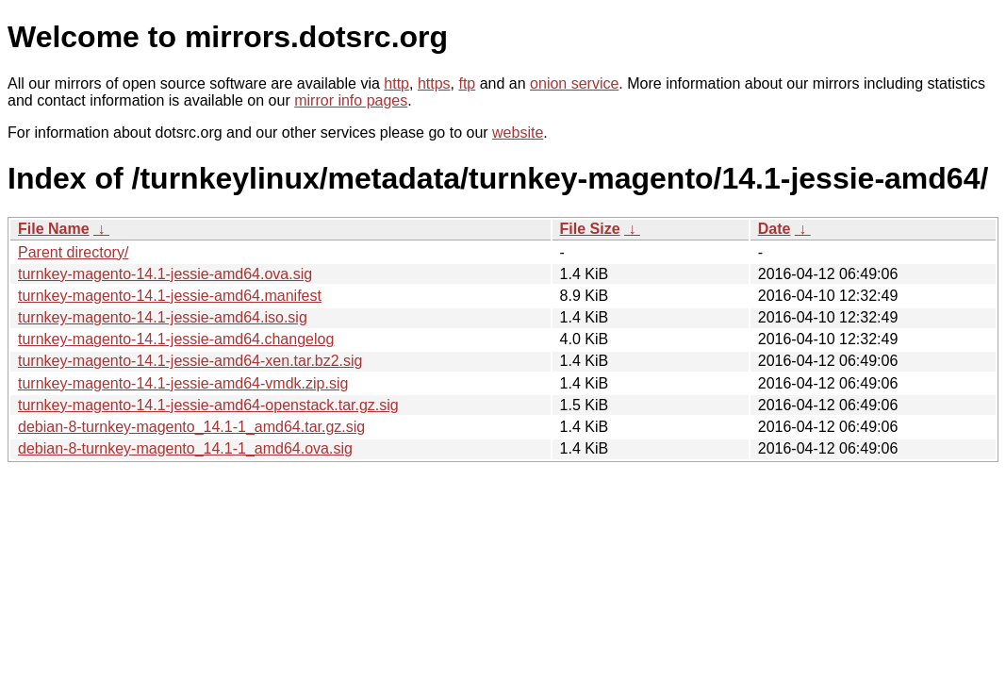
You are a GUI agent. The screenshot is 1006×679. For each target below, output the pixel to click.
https (434, 83)
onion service (574, 83)
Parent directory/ (73, 252)
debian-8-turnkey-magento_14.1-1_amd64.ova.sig (185, 448)
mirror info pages (350, 100)
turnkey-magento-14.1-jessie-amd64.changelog (176, 339)
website (517, 132)
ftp (466, 83)
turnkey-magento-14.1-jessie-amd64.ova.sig (165, 274)
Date (774, 229)
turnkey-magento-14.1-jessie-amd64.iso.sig (162, 317)
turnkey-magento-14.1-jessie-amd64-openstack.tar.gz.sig (208, 405)
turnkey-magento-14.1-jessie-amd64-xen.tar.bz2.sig (190, 361)
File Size (590, 229)
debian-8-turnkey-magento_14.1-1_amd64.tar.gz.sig (191, 427)
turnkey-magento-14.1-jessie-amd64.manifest (170, 296)
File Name (54, 229)
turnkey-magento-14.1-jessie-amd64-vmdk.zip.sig (183, 383)
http (396, 83)
